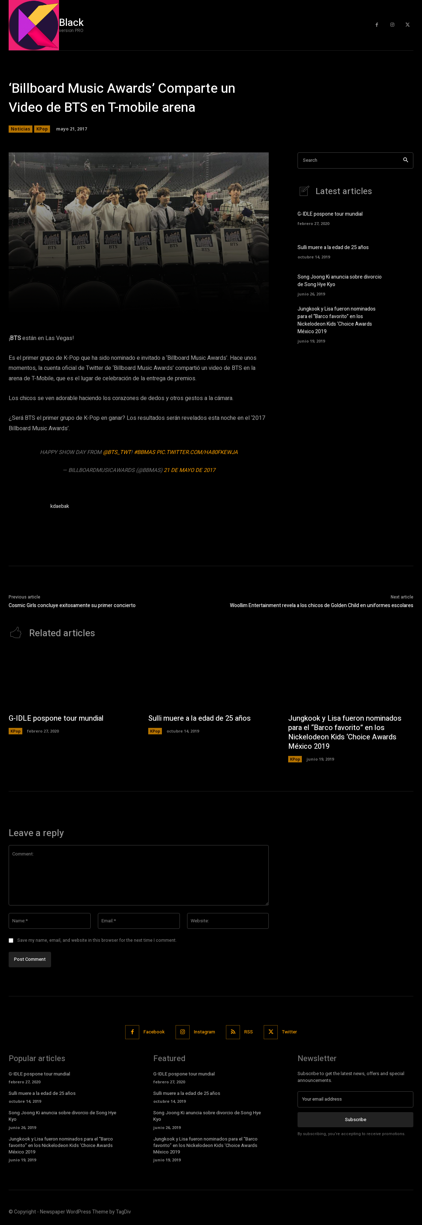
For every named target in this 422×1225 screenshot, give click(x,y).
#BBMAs (144, 452)
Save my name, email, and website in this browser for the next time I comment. (97, 940)
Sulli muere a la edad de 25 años (333, 247)
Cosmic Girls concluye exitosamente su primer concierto (72, 605)
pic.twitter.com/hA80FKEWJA (197, 452)
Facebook (154, 1031)
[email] (355, 1099)
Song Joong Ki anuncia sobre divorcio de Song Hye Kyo (62, 1116)
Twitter (289, 1031)
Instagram (204, 1031)
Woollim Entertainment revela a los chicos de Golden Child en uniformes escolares (321, 605)
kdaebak (59, 506)
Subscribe (355, 1119)
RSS (248, 1031)
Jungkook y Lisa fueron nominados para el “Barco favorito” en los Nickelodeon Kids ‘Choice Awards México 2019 (337, 320)
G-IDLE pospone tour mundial (330, 214)
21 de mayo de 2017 (189, 470)
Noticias (20, 129)
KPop (42, 129)
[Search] (405, 160)
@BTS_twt (117, 452)
